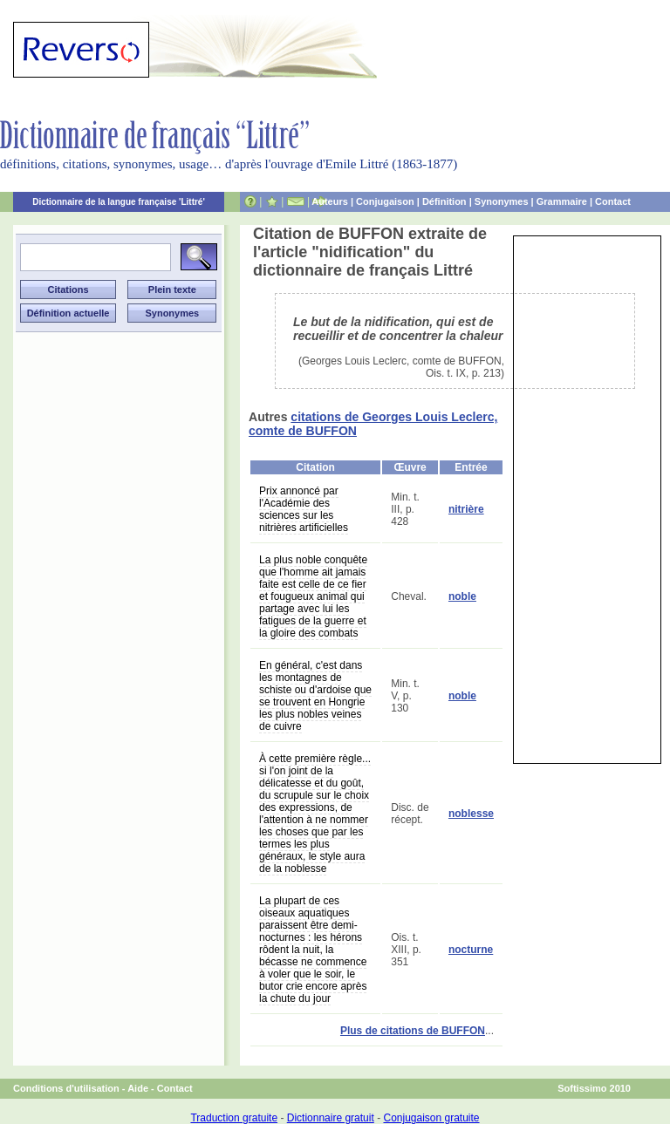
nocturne (470, 949)
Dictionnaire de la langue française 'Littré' (118, 202)
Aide (137, 1088)
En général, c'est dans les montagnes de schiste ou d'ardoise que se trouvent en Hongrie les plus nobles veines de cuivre (315, 695)
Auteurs (329, 201)
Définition (444, 201)
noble (462, 596)
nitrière (466, 509)
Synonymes (502, 201)
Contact (613, 201)
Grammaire (562, 201)
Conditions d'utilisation (66, 1088)
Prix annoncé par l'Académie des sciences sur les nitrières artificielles (303, 509)
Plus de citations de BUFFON (412, 1031)
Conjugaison (385, 201)
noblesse (471, 813)
